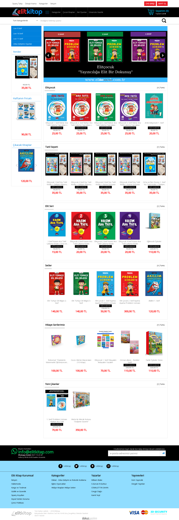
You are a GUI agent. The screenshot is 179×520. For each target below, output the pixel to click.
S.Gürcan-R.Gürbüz (99, 484)
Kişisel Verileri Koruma (20, 499)
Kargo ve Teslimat (18, 487)
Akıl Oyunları (82, 12)
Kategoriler (56, 12)
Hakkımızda (16, 484)
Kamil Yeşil (95, 495)
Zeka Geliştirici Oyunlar (22, 44)
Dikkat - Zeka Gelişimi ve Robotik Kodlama (68, 480)
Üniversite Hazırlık (96, 12)
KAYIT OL (162, 3)
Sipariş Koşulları (17, 495)
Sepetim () (162, 11)
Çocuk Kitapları (69, 12)
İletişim (14, 480)
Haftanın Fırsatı (22, 98)
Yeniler (17, 51)
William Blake (96, 480)
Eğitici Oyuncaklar (58, 484)
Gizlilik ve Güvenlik (18, 491)
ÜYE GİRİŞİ (150, 3)
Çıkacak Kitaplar (22, 145)
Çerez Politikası (17, 503)
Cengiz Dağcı (96, 491)
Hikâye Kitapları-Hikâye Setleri (63, 487)
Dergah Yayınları (138, 484)
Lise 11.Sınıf (18, 39)
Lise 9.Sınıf (17, 28)
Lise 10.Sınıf (18, 33)
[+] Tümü (161, 87)
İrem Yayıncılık (137, 480)
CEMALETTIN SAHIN (99, 487)
